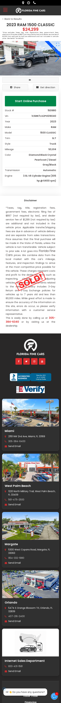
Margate (11, 538)
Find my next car (30, 683)
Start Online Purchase (30, 101)
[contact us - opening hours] (29, 2)
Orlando (11, 596)
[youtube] (42, 355)
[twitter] (26, 355)
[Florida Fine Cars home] (30, 342)
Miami (9, 424)
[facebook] (18, 355)
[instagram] (34, 355)
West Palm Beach (18, 479)
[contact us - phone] (35, 2)
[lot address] (24, 2)
